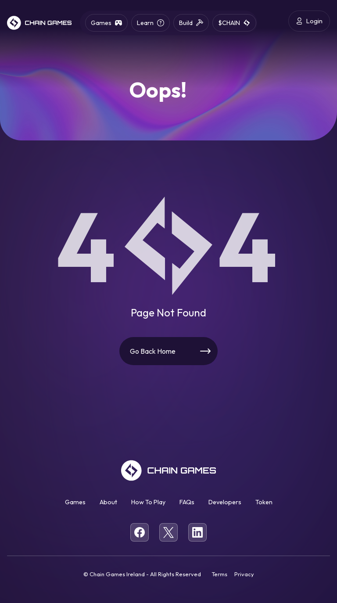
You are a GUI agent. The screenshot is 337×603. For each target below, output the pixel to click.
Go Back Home (153, 351)
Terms (219, 574)
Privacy (244, 574)
